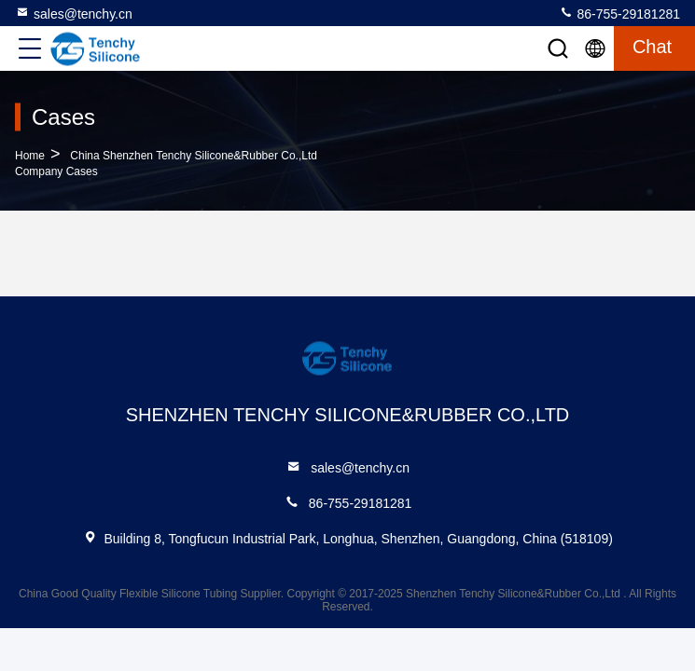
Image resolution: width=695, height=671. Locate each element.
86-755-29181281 (619, 13)
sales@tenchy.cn (73, 13)
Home (30, 155)
